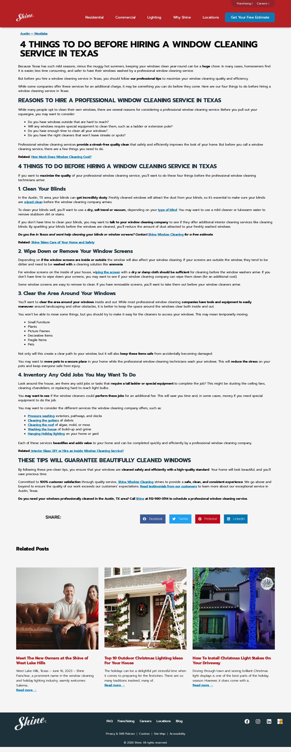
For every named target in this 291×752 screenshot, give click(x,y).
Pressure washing (41, 421)
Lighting (154, 20)
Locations (211, 20)
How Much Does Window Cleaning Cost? (61, 162)
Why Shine (182, 20)
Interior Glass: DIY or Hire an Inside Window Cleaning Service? (77, 456)
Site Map (159, 738)
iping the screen (107, 277)
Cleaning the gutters (43, 425)
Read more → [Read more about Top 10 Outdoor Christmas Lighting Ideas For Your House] (114, 690)
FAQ (109, 726)
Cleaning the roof (41, 430)
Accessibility (177, 738)
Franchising (245, 3)
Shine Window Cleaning (166, 239)
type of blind (167, 215)
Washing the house (42, 434)
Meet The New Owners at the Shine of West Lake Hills (52, 665)
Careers (263, 3)
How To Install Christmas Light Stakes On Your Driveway (232, 665)
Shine (140, 504)
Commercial (125, 20)
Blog (179, 726)
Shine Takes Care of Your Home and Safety (63, 247)
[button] (153, 524)
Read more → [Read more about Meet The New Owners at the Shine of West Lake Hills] (26, 695)
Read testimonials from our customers (168, 491)
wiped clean (33, 207)
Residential (94, 20)
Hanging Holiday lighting (46, 439)
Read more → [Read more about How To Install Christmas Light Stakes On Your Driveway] (203, 690)
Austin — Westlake (34, 39)
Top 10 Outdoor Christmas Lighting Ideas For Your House (143, 665)
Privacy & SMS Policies (120, 738)
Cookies (144, 738)
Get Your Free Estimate (250, 20)
